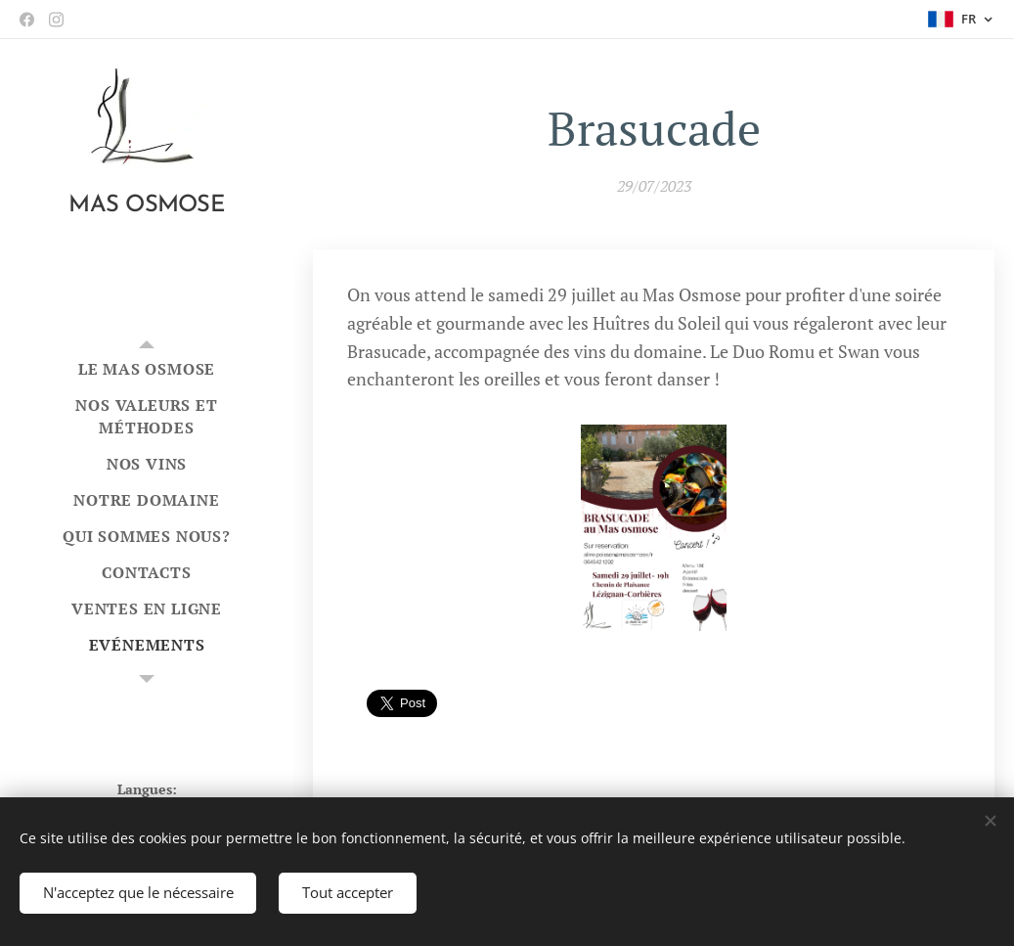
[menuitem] (146, 369)
